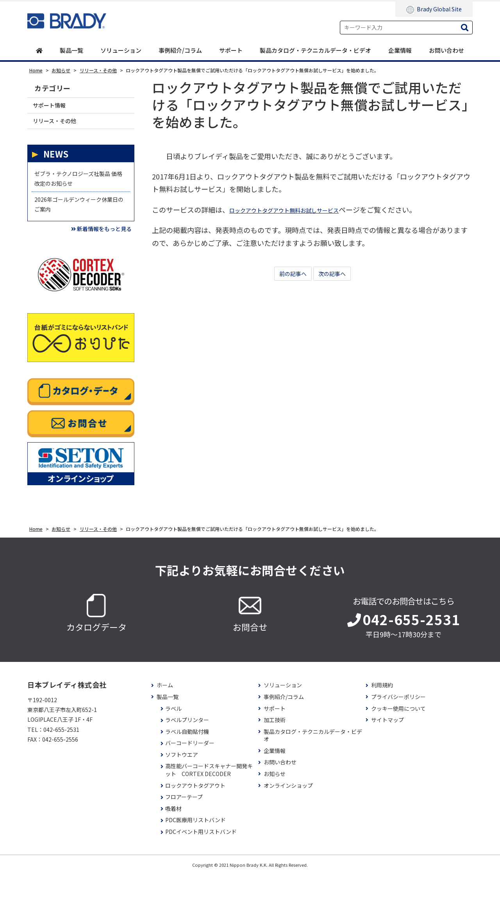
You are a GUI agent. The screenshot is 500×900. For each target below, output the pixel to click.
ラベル (173, 734)
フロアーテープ (184, 822)
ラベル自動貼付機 (187, 757)
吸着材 (173, 834)
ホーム (165, 711)
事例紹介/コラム (180, 51)
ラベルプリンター (187, 745)
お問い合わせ (446, 51)
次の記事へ (336, 275)
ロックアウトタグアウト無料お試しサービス (299, 210)
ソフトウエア (181, 780)
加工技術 (275, 745)
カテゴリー (52, 88)
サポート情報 (54, 107)
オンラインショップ (288, 811)
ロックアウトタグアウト (195, 811)
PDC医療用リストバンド (195, 846)
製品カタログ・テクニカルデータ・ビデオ (315, 51)
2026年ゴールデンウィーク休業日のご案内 (78, 222)
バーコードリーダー (189, 769)
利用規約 (382, 711)
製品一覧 (71, 51)
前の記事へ (289, 275)
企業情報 (400, 51)
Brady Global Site (434, 9)
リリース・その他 (60, 126)
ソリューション (120, 51)
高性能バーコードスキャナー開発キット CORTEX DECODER (209, 795)
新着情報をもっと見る (92, 252)
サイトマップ (387, 745)
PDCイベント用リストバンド (201, 857)
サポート (231, 51)
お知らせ (275, 799)
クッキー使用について (398, 734)
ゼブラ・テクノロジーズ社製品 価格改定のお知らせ (80, 189)
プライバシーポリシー (398, 722)
